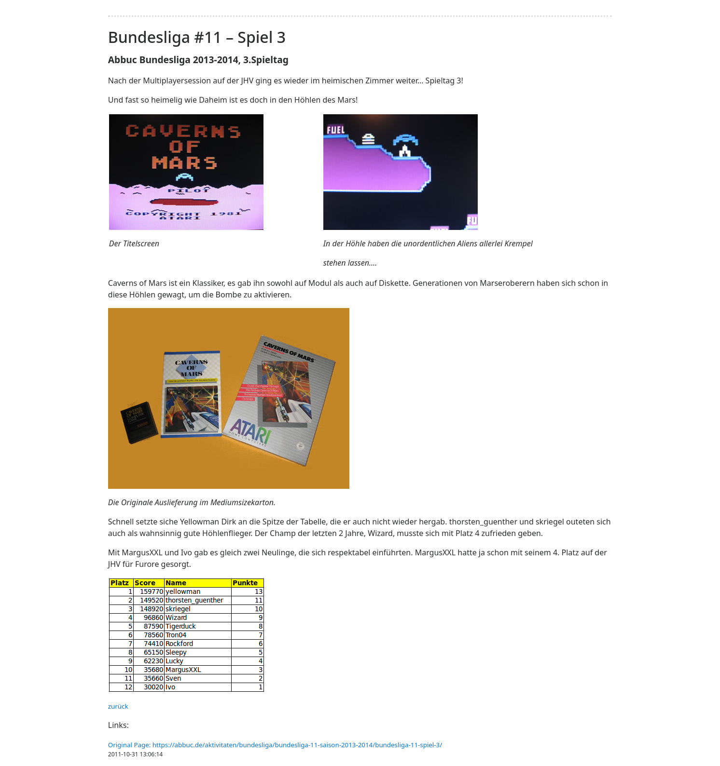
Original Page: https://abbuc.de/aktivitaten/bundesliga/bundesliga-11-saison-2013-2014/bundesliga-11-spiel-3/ (275, 744)
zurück (118, 706)
